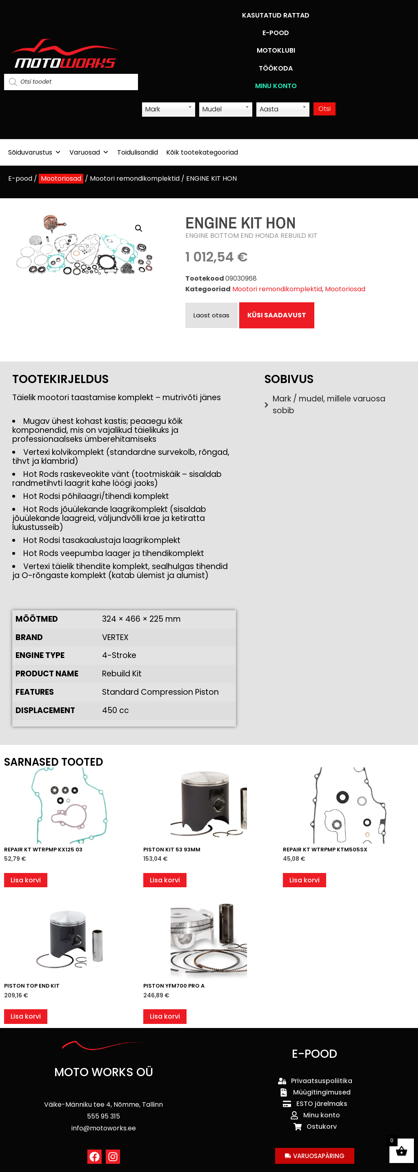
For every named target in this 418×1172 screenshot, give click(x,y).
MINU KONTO (276, 86)
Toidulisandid (137, 152)
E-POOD (275, 33)
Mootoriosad (61, 178)
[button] (138, 228)
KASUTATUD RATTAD (275, 15)
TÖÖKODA (276, 68)
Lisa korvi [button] (26, 880)
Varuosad (89, 152)
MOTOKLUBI (276, 50)
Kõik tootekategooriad (202, 152)
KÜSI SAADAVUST (276, 315)
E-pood (20, 178)
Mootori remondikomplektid (135, 178)
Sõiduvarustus (34, 152)
